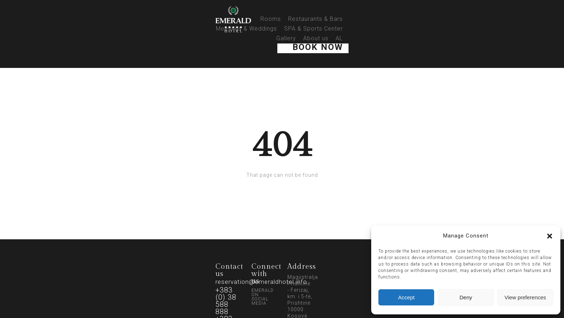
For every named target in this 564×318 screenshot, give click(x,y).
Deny (465, 297)
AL (339, 38)
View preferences (525, 297)
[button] (549, 236)
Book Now (317, 47)
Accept (406, 297)
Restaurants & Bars (315, 18)
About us (315, 38)
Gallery (286, 38)
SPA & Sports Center (313, 28)
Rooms (270, 18)
